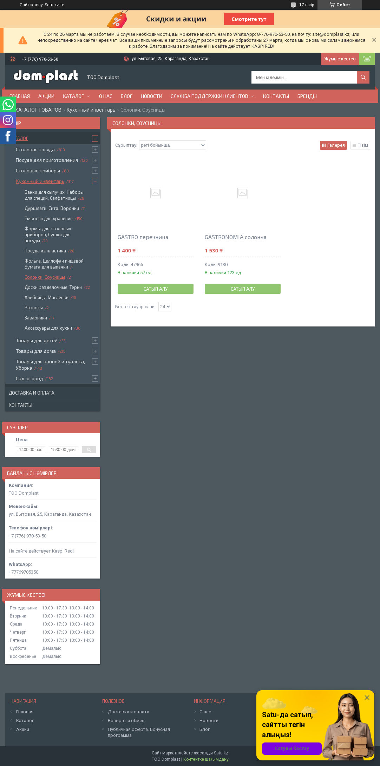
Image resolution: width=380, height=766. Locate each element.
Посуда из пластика (45, 250)
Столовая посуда (35, 149)
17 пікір (306, 4)
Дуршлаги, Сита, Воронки (52, 208)
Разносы (34, 307)
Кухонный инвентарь (91, 110)
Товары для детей (37, 340)
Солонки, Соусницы (45, 277)
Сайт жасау (31, 4)
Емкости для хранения (49, 218)
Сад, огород (29, 378)
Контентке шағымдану (206, 759)
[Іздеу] (363, 77)
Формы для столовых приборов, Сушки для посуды (48, 234)
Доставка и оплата (31, 393)
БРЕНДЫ (307, 96)
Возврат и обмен (126, 720)
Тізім (363, 145)
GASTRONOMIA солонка (236, 236)
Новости (151, 96)
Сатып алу (156, 289)
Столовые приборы (38, 170)
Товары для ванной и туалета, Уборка (50, 364)
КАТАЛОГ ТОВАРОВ (38, 110)
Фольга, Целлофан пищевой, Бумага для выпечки (55, 264)
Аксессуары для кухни (48, 328)
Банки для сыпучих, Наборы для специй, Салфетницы (54, 195)
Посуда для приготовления (47, 160)
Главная (19, 96)
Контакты (276, 96)
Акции (46, 96)
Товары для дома (36, 351)
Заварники (36, 318)
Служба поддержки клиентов (209, 96)
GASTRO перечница (143, 236)
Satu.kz (221, 753)
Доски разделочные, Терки (53, 287)
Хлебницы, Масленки (46, 297)
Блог (126, 96)
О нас (105, 96)
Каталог (73, 96)
